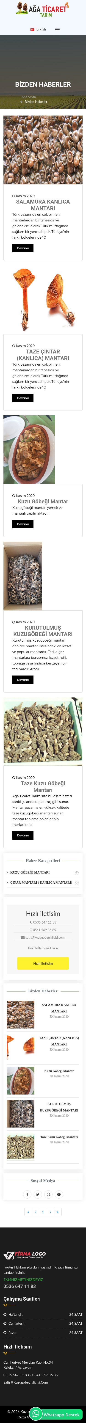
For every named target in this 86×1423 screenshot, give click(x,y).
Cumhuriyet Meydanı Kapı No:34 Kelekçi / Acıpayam (28, 1365)
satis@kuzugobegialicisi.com (25, 1382)
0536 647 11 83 (16, 1375)
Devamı (23, 248)
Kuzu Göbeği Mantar (43, 501)
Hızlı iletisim (43, 963)
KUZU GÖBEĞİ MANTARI (44, 872)
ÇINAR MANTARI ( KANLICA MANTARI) (44, 882)
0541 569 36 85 (45, 1375)
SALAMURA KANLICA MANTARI (43, 205)
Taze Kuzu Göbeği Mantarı (43, 786)
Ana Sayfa (29, 97)
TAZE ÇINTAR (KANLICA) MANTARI (43, 354)
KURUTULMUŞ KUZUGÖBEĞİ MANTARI (43, 631)
